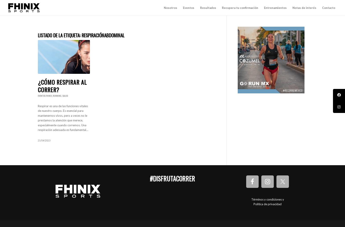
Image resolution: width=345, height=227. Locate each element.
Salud (65, 95)
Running (57, 95)
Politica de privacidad (268, 204)
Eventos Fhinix (45, 95)
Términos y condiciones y (267, 199)
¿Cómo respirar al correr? (62, 86)
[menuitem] (170, 8)
